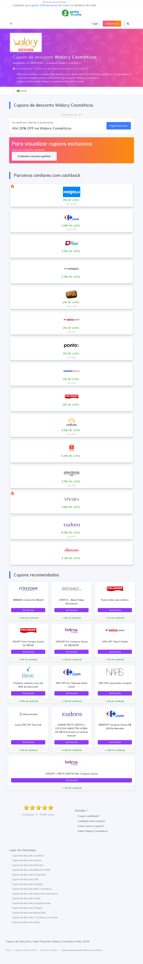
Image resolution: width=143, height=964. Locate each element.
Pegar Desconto (118, 125)
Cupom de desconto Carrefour (28, 855)
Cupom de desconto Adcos (26, 922)
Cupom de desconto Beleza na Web (31, 869)
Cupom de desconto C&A (25, 879)
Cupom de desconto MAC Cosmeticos (32, 888)
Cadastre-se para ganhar (34, 156)
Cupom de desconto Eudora (26, 860)
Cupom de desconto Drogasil (27, 884)
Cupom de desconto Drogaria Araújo (31, 903)
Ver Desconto (28, 610)
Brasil (22, 90)
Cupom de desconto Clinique (27, 907)
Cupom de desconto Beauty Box (29, 912)
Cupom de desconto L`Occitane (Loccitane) (35, 917)
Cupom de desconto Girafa (26, 898)
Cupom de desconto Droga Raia (29, 874)
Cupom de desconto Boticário (27, 865)
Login (95, 23)
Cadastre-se (112, 23)
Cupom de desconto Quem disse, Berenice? (35, 893)
